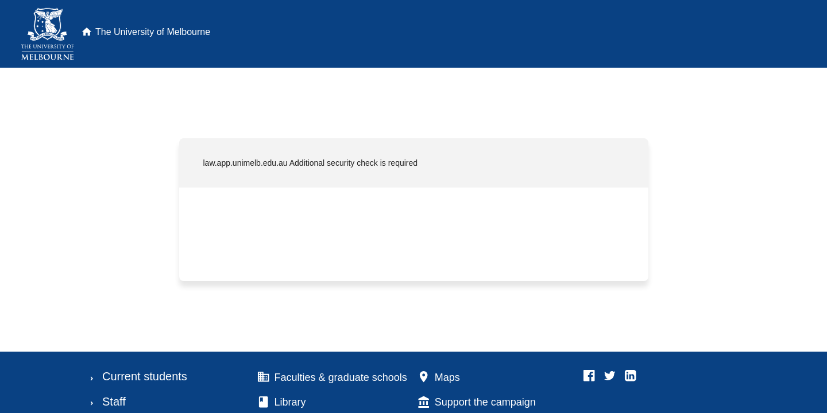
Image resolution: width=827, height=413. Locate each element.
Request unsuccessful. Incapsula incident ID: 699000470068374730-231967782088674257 (413, 206)
